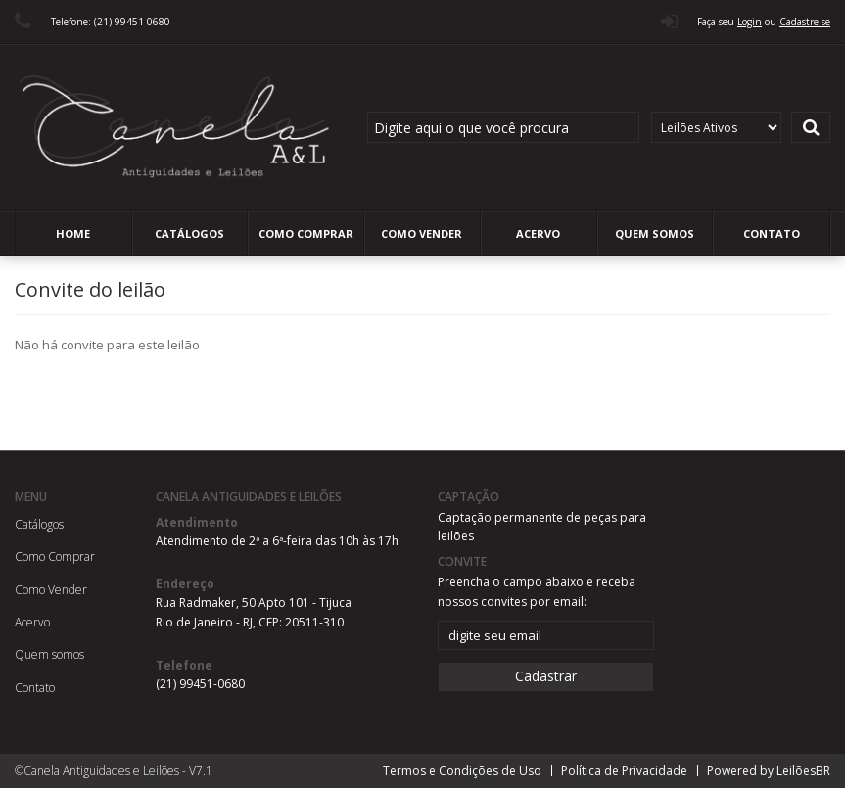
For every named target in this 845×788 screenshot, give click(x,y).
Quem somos (654, 233)
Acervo (538, 233)
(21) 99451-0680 (200, 683)
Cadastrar (546, 676)
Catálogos (189, 233)
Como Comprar (305, 233)
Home (73, 233)
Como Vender (421, 233)
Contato (771, 233)
